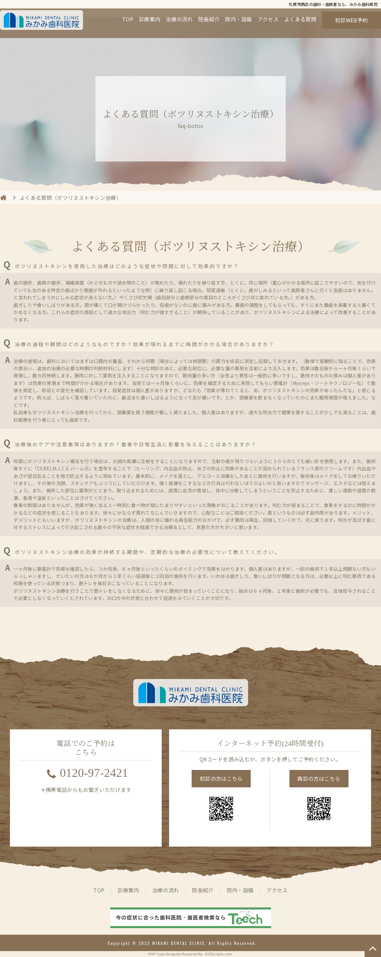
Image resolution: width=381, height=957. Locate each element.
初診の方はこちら (221, 778)
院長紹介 (209, 19)
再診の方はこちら (318, 778)
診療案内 (149, 19)
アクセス (268, 19)
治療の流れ (179, 19)
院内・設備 (238, 19)
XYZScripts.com (218, 953)
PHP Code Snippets (164, 953)
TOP (127, 19)
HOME (3, 197)
